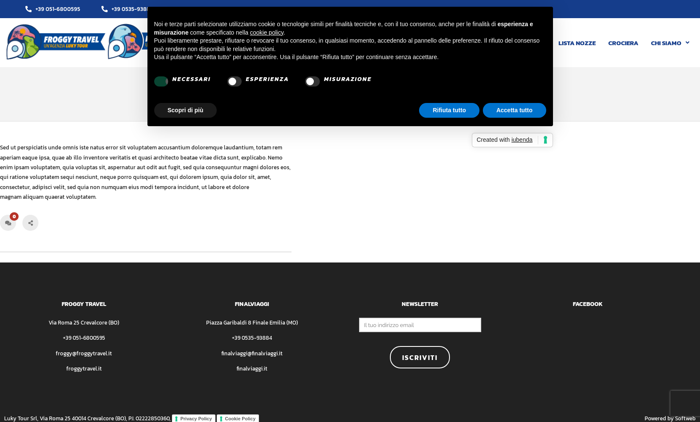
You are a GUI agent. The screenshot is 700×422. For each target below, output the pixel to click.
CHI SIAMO (670, 43)
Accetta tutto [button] (514, 110)
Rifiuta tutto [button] (449, 110)
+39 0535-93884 (252, 338)
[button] (670, 42)
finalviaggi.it (252, 369)
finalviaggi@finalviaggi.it (252, 353)
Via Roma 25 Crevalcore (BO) (84, 323)
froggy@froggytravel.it (84, 353)
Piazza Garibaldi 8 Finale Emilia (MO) (252, 323)
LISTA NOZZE (577, 43)
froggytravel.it (84, 369)
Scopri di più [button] (186, 110)
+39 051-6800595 (84, 338)
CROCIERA (623, 43)
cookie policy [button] (266, 32)
